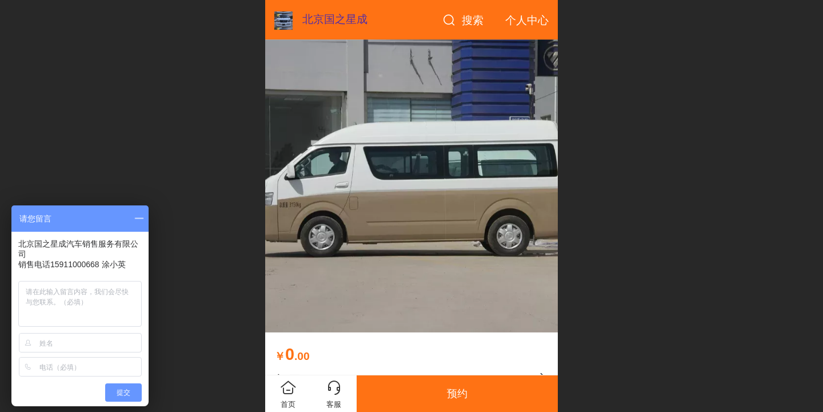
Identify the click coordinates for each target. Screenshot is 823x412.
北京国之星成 (334, 19)
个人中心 (527, 20)
